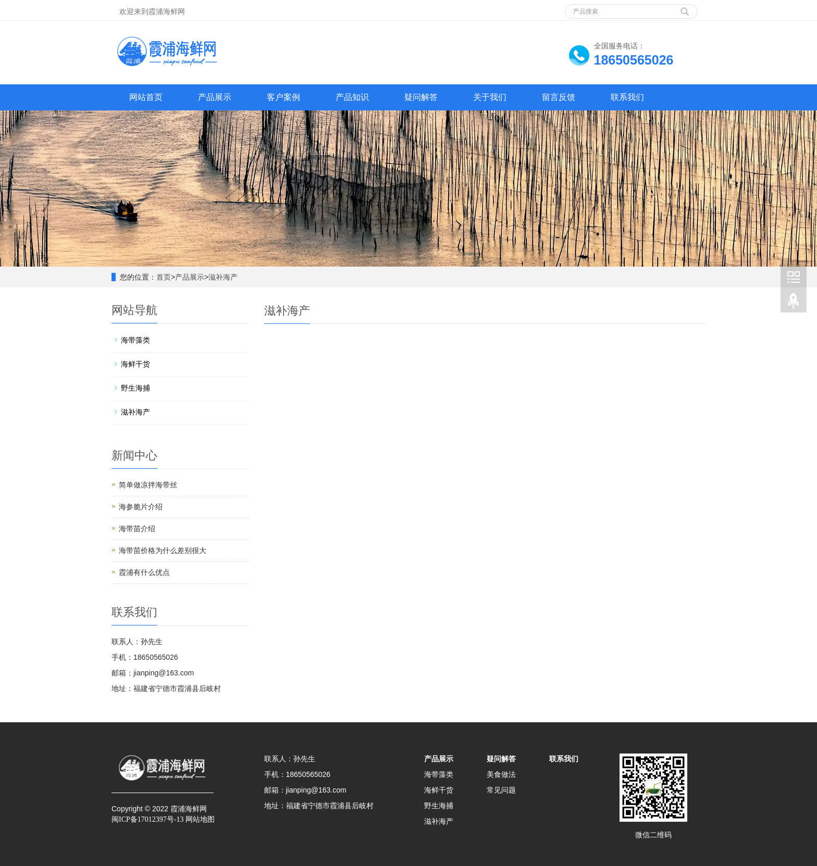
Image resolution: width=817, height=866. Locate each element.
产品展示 (214, 97)
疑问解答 (421, 97)
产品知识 (352, 97)
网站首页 (146, 97)
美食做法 (501, 774)
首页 (163, 277)
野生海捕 (135, 388)
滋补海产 (223, 277)
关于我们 (489, 97)
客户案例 (283, 97)
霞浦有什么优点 (144, 572)
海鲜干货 (135, 364)
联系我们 (627, 97)
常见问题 (501, 790)
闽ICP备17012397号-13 (147, 819)
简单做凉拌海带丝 (148, 485)
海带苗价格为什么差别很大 (162, 550)
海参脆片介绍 (141, 507)
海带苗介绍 (137, 528)
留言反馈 (558, 97)
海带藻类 (135, 340)
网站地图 (200, 819)
